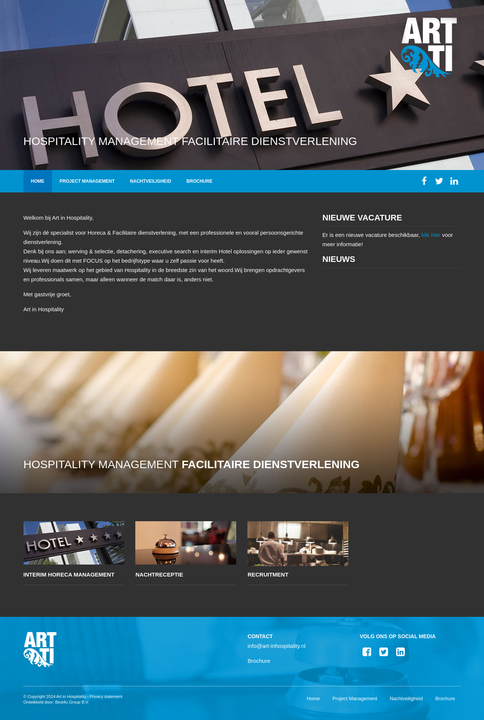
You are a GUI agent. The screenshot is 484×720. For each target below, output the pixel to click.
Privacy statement (106, 696)
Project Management (87, 181)
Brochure (199, 181)
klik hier (431, 235)
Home (37, 181)
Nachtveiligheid (150, 181)
